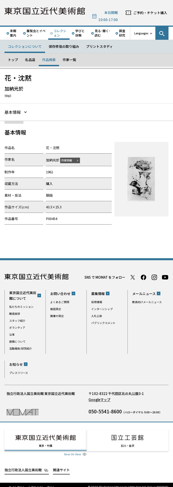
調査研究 (122, 33)
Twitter (132, 276)
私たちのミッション (21, 306)
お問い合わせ (60, 293)
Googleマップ (99, 399)
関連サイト (61, 465)
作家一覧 (69, 59)
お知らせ (16, 363)
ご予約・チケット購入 (150, 12)
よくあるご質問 (59, 301)
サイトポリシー (18, 482)
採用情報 (96, 301)
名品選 (30, 59)
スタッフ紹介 (17, 320)
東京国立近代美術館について (22, 295)
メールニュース (144, 293)
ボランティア (17, 327)
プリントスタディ (99, 46)
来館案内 (13, 33)
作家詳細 (69, 159)
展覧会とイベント (36, 33)
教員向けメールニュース (147, 301)
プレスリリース (18, 372)
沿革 (12, 334)
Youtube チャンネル (165, 276)
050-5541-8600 (105, 410)
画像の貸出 (57, 315)
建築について (17, 341)
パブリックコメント (103, 322)
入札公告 (96, 315)
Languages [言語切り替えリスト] (141, 33)
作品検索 (49, 59)
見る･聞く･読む (102, 33)
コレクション (60, 33)
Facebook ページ (143, 276)
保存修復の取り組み (64, 46)
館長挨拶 (14, 313)
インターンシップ (102, 308)
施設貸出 (55, 308)
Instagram (154, 276)
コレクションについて (25, 46)
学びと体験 (80, 33)
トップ (13, 59)
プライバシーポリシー (44, 482)
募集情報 (98, 293)
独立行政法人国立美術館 (23, 465)
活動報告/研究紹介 (20, 348)
